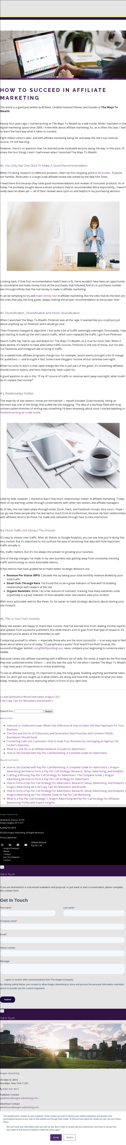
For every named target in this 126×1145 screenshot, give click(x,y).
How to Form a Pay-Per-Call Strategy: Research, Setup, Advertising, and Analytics (74, 771)
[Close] (2, 867)
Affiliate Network (38, 842)
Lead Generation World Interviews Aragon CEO (31, 697)
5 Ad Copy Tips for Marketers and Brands (25, 701)
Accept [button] (56, 1137)
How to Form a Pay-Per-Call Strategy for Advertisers (57, 779)
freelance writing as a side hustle (20, 412)
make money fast (46, 296)
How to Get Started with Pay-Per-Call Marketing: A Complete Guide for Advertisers (57, 753)
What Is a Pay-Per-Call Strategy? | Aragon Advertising (40, 798)
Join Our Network (11, 857)
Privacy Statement (8, 837)
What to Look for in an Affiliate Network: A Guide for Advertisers (46, 749)
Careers (7, 860)
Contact (7, 854)
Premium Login (56, 20)
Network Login (88, 20)
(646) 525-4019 (9, 827)
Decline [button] (69, 1137)
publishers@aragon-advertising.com (19, 1098)
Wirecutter (104, 173)
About (6, 851)
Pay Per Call (36, 845)
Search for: (6, 711)
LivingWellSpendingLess (48, 648)
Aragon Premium (11, 848)
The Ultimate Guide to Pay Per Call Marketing (63, 795)
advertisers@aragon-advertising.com (19, 1107)
